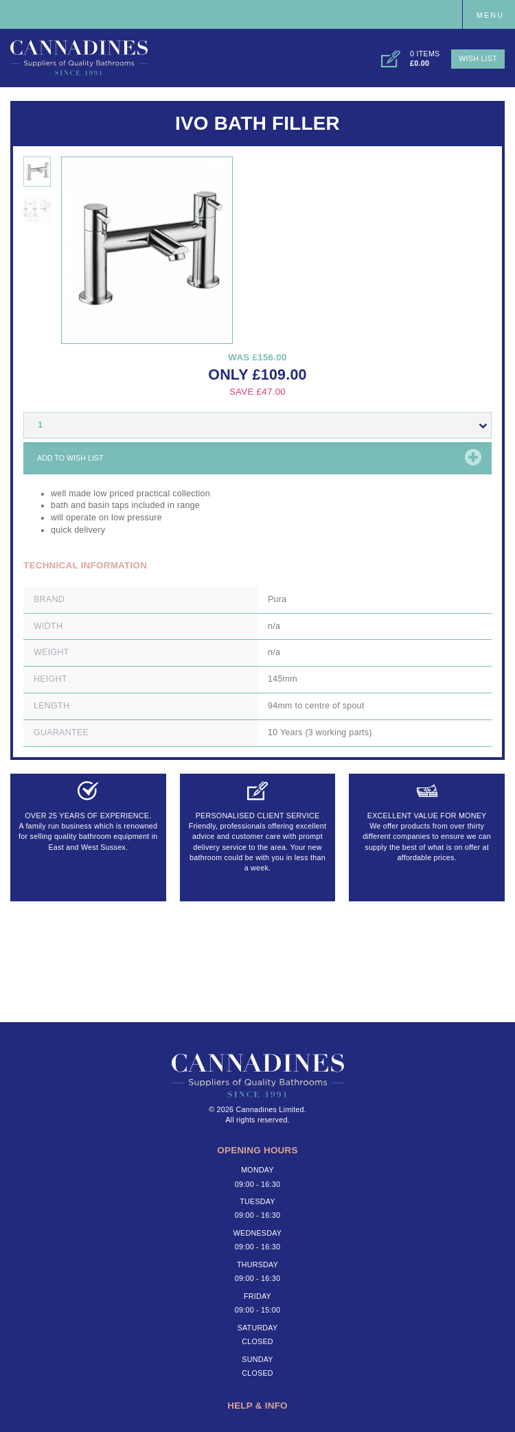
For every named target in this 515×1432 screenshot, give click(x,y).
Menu (490, 15)
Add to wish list (70, 458)
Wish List (478, 58)
